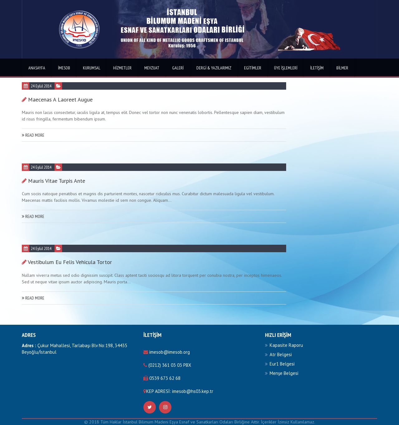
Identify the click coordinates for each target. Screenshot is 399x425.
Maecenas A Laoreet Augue (60, 99)
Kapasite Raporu (286, 345)
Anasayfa (36, 68)
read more (33, 135)
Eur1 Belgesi (282, 364)
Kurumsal (91, 68)
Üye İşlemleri (285, 68)
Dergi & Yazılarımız (213, 68)
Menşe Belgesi (284, 373)
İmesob (64, 68)
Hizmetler (122, 68)
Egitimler (252, 68)
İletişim (317, 68)
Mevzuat (151, 68)
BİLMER (342, 68)
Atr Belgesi (281, 354)
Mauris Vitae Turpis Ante (56, 180)
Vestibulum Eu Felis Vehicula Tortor (70, 262)
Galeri (178, 68)
